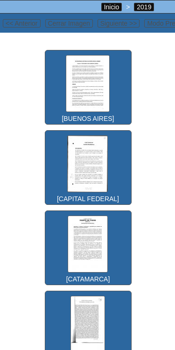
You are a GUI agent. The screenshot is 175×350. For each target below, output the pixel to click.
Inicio (111, 7)
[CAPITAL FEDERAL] (87, 167)
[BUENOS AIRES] (87, 86)
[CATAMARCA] (87, 247)
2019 (144, 7)
